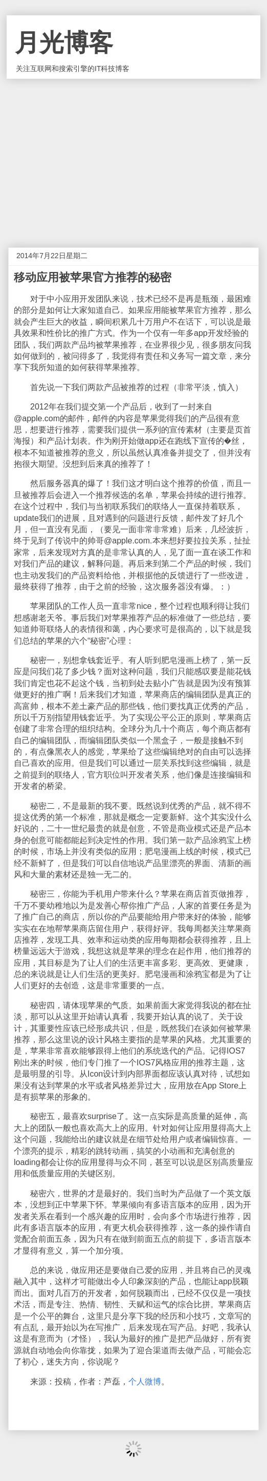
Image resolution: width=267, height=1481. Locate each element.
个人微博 (144, 1381)
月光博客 (64, 42)
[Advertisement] (133, 155)
